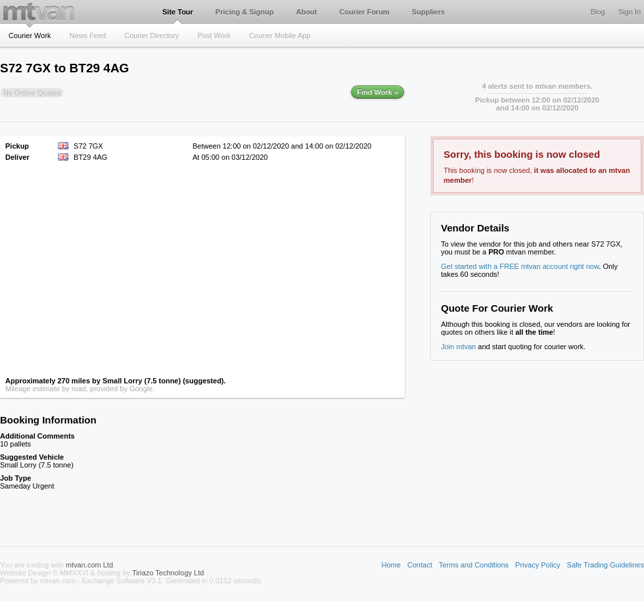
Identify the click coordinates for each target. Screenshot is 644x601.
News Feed (88, 35)
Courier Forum (364, 12)
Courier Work (30, 35)
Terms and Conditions (474, 565)
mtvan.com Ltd (89, 565)
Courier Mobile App (280, 35)
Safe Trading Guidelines (605, 565)
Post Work (214, 35)
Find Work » (377, 92)
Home (390, 565)
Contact (419, 565)
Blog (598, 12)
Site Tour (177, 12)
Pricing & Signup (245, 12)
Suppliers (428, 12)
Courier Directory (151, 35)
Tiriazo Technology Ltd (168, 573)
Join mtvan (458, 346)
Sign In (629, 12)
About (306, 12)
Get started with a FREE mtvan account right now (520, 266)
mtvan (39, 11)
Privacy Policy (537, 565)
